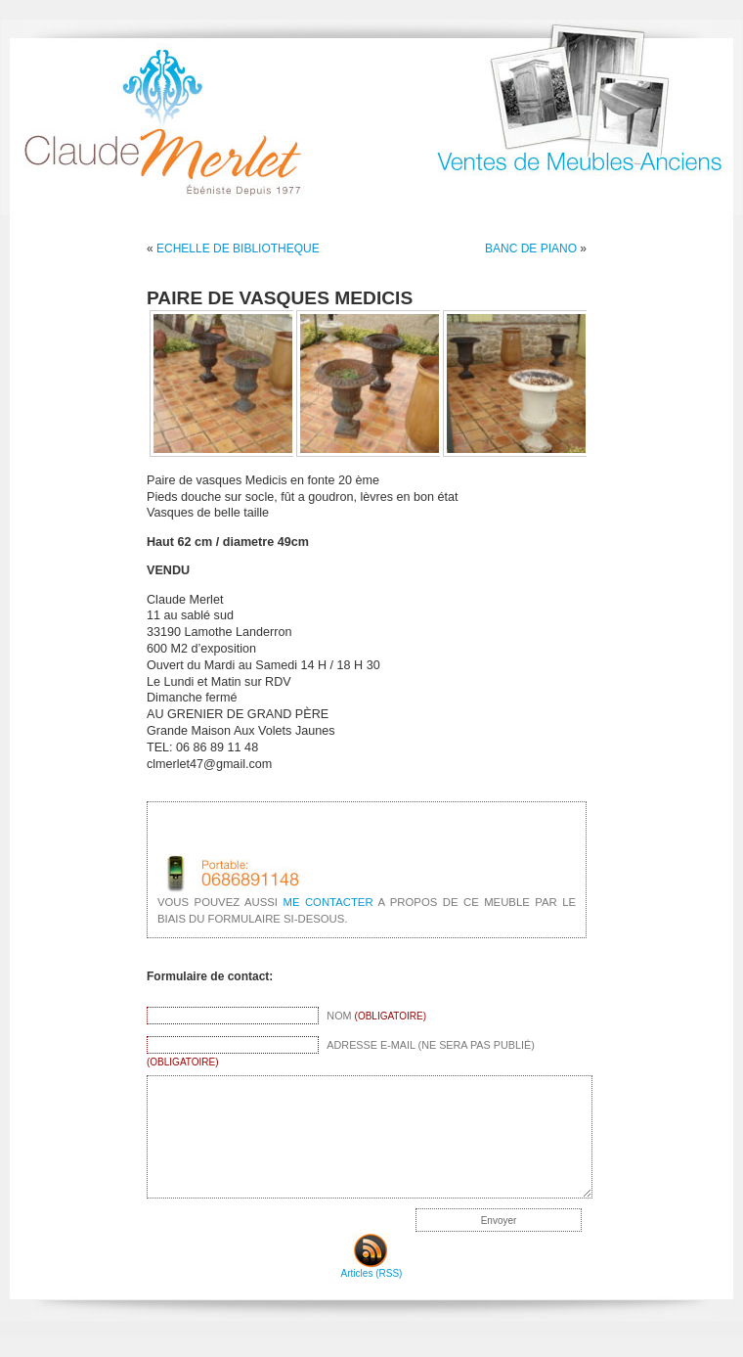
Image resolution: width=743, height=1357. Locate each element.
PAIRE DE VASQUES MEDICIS (280, 298)
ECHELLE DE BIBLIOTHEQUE (238, 248)
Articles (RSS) (372, 1269)
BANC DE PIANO (531, 248)
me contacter (327, 902)
